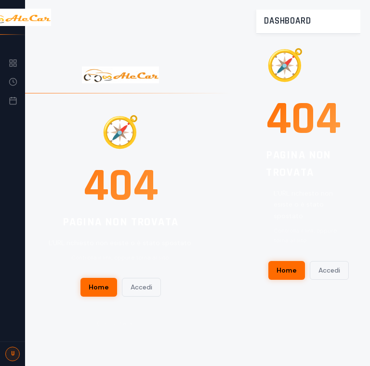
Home (99, 287)
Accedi (141, 287)
